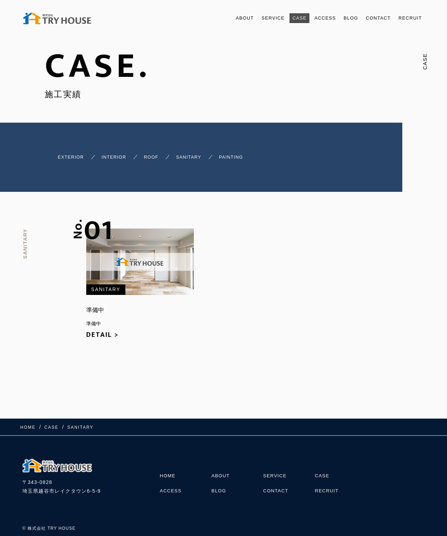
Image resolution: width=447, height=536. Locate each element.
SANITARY (200, 154)
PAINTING (250, 154)
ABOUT (224, 18)
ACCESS (313, 18)
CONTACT (373, 18)
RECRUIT (408, 18)
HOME (168, 467)
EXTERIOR (60, 154)
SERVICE (256, 18)
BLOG (342, 18)
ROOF (155, 154)
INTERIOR (111, 154)
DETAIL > (102, 330)
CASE (285, 18)
